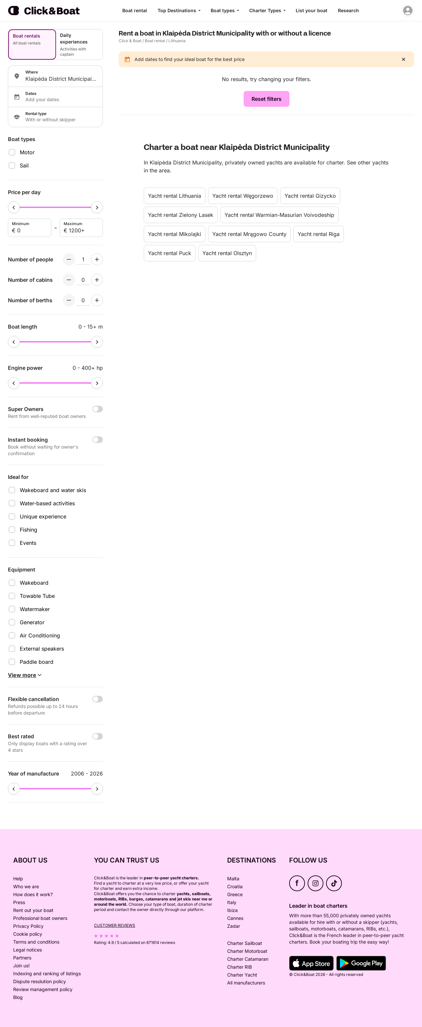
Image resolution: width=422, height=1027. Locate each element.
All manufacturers (246, 982)
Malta (233, 878)
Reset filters (267, 99)
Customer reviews (114, 925)
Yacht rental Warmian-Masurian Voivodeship (279, 215)
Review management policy (43, 989)
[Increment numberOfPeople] (97, 259)
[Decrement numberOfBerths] (69, 300)
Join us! (21, 965)
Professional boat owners (40, 918)
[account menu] (408, 10)
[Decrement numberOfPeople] (69, 259)
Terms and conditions (36, 942)
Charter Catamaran (247, 959)
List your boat (311, 10)
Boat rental (134, 10)
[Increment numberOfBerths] (97, 300)
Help (18, 878)
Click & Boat (130, 40)
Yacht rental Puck (169, 253)
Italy (231, 902)
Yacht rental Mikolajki (174, 234)
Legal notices (27, 950)
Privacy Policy (28, 926)
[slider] (14, 207)
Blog (18, 997)
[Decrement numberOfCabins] (69, 280)
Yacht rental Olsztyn (227, 253)
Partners (22, 957)
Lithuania (177, 40)
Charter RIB (239, 967)
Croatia (235, 886)
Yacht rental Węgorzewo (242, 195)
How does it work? (33, 894)
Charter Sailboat (244, 943)
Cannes (235, 918)
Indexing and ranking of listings (47, 973)
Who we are (26, 886)
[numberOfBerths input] (83, 300)
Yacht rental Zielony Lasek (180, 215)
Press (19, 902)
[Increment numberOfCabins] (97, 280)
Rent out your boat (33, 910)
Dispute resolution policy (39, 981)
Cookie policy (27, 934)
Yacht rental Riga (319, 234)
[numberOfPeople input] (83, 259)
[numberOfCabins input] (83, 280)
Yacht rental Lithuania (174, 195)
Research (348, 10)
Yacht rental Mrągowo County (249, 234)
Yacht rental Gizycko (310, 195)
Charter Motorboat (247, 951)
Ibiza (232, 910)
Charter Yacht (242, 975)
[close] (403, 59)
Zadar (233, 926)
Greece (235, 894)
